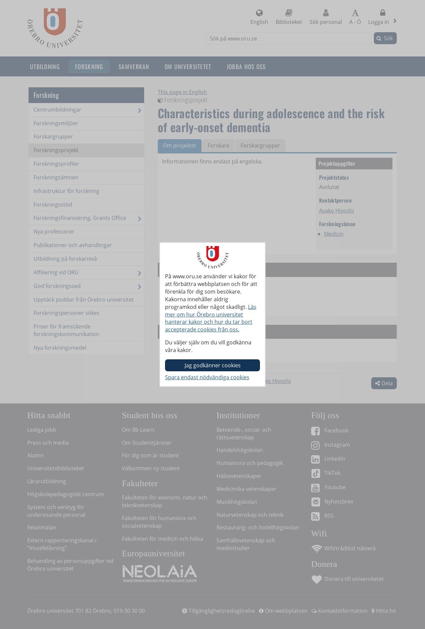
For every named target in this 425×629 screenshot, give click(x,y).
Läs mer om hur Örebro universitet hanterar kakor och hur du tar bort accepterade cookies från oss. (210, 318)
